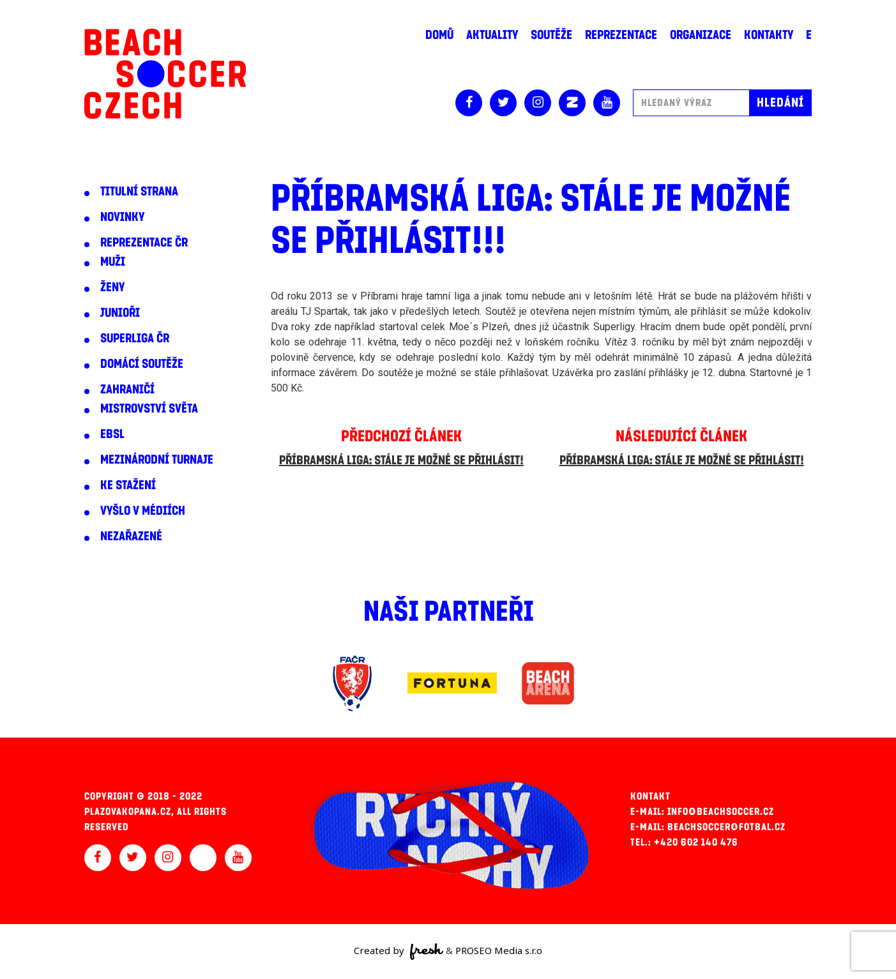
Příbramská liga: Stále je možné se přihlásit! (401, 460)
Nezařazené (131, 536)
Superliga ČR (134, 338)
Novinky (122, 217)
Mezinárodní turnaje (156, 459)
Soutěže (551, 35)
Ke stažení (128, 485)
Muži (112, 261)
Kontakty (768, 35)
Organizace (700, 35)
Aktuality (492, 35)
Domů (439, 35)
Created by (399, 951)
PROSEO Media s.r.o (498, 950)
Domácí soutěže (141, 364)
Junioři (120, 313)
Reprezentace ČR (144, 242)
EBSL (112, 434)
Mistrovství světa (149, 408)
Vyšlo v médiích (142, 511)
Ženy (112, 287)
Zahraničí (127, 389)
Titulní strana (139, 191)
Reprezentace (621, 35)
